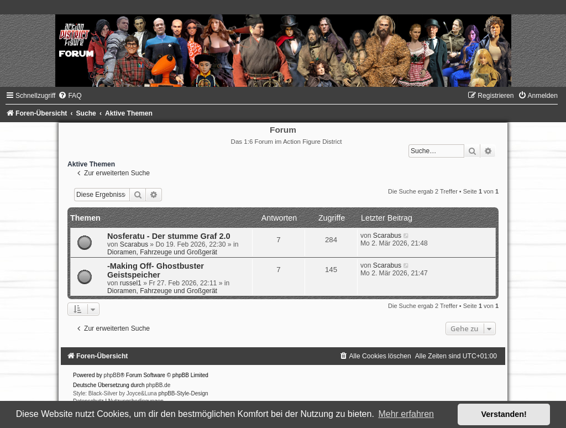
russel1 (131, 283)
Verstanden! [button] (504, 414)
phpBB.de (158, 385)
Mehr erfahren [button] (406, 414)
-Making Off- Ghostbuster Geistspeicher (155, 270)
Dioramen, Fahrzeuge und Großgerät (162, 252)
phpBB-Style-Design (183, 393)
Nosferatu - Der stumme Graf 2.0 (168, 236)
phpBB (112, 375)
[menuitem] (69, 96)
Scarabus (134, 244)
